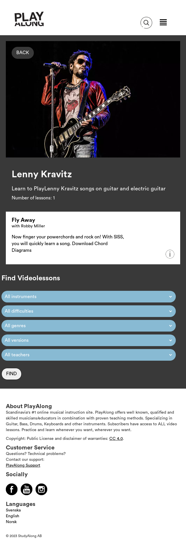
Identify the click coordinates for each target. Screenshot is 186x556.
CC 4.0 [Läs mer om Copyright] (116, 439)
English (12, 516)
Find (11, 373)
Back (22, 52)
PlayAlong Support (23, 465)
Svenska (13, 510)
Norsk (11, 522)
